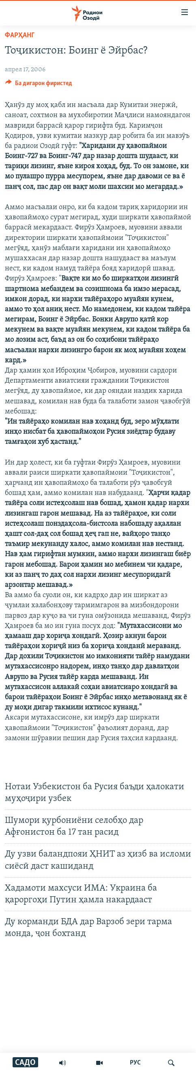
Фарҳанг (19, 35)
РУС (135, 1063)
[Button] (38, 85)
